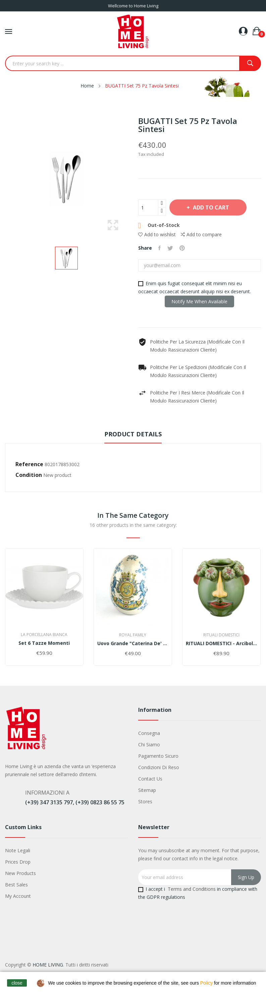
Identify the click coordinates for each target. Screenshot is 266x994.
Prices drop (18, 862)
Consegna (149, 733)
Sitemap (147, 790)
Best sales (16, 884)
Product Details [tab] (133, 434)
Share (159, 248)
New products (20, 873)
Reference (29, 464)
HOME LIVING (48, 964)
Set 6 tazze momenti (44, 643)
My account (18, 896)
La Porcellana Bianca (44, 635)
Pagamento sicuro (158, 756)
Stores (145, 801)
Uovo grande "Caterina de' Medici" (132, 643)
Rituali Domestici (221, 635)
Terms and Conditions (191, 889)
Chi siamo (149, 744)
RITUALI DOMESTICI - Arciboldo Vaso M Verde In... (221, 643)
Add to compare (201, 234)
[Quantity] (148, 207)
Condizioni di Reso (158, 767)
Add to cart (211, 207)
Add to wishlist (157, 234)
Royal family (132, 635)
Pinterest (183, 248)
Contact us (150, 778)
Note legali (17, 850)
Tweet (170, 248)
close (16, 983)
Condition (28, 475)
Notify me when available (199, 301)
